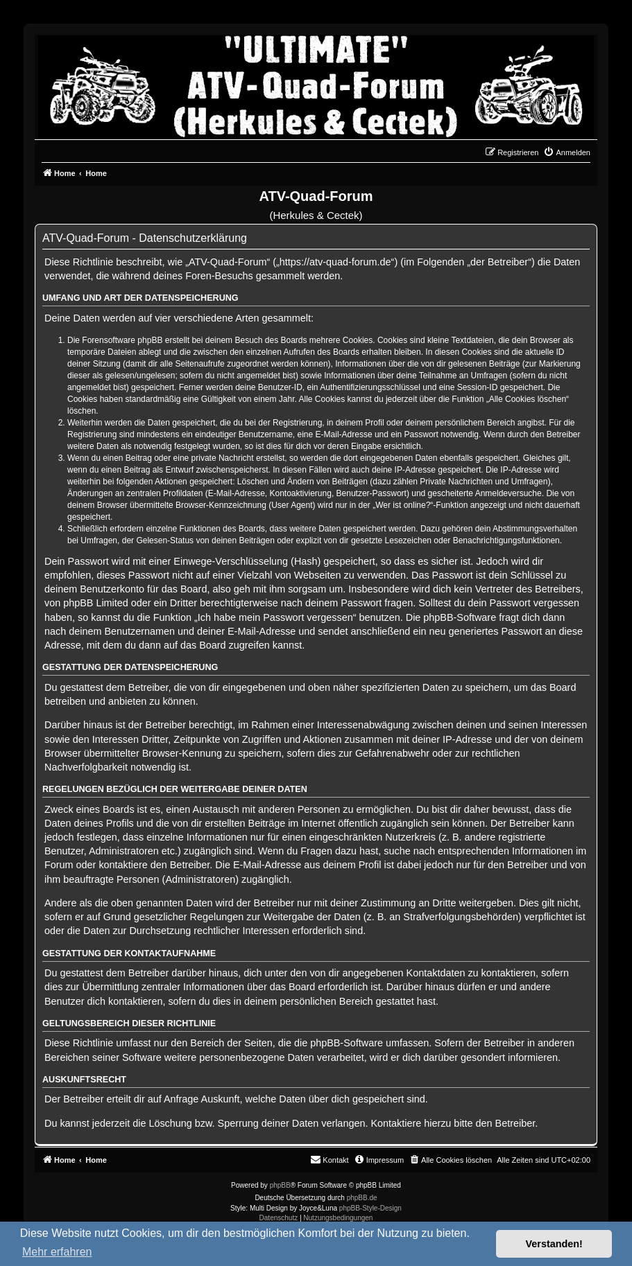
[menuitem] (566, 152)
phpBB (280, 1185)
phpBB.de (362, 1198)
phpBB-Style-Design (370, 1208)
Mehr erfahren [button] (57, 1252)
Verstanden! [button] (554, 1243)
